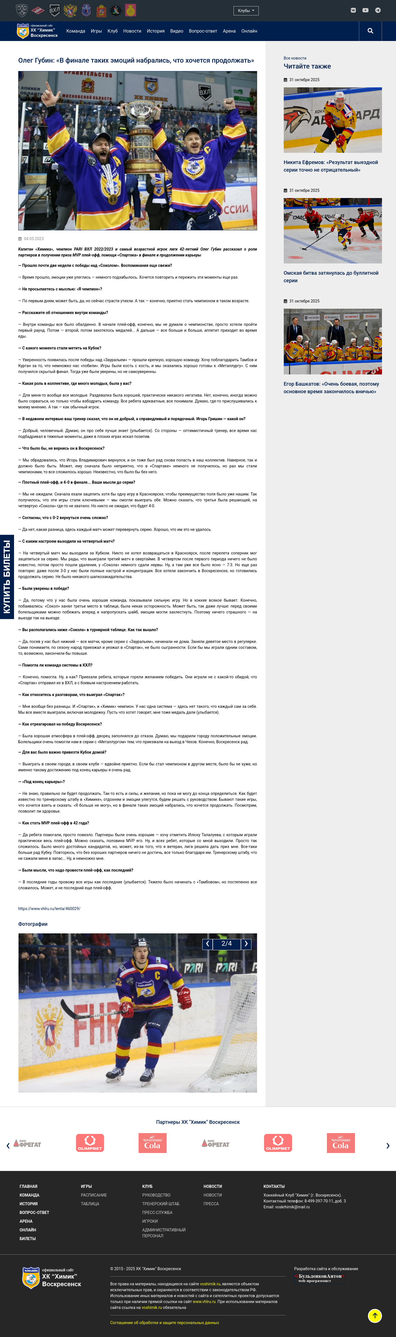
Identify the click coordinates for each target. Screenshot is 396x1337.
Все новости (295, 58)
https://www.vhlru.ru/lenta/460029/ (49, 908)
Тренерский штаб (160, 1204)
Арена (229, 31)
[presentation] (207, 944)
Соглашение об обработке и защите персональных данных (164, 1322)
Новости (132, 31)
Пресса (211, 1204)
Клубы (244, 10)
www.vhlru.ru (204, 1301)
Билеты (28, 1238)
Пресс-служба (157, 1212)
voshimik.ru (210, 1284)
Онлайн (249, 31)
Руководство (156, 1195)
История (155, 31)
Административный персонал (164, 1233)
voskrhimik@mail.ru (292, 1207)
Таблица (90, 1204)
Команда (75, 31)
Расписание (94, 1195)
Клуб (112, 31)
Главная (28, 1186)
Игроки (150, 1221)
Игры (96, 31)
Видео (176, 31)
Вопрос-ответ (203, 31)
